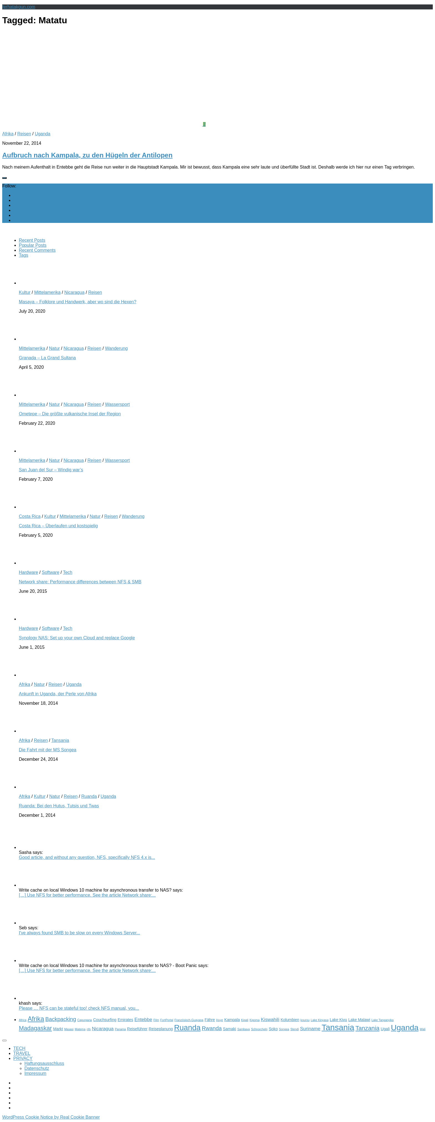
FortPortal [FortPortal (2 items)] (166, 1020)
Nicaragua (74, 292)
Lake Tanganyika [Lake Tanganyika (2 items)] (382, 1020)
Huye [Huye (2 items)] (219, 1020)
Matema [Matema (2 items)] (80, 1029)
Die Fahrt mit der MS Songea (47, 749)
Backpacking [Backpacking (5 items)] (60, 1019)
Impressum (35, 1073)
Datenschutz (36, 1068)
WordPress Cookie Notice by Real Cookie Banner (51, 1117)
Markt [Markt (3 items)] (58, 1029)
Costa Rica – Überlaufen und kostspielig (58, 525)
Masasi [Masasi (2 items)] (69, 1029)
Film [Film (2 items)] (156, 1020)
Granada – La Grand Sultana (47, 357)
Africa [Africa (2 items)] (22, 1020)
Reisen (24, 133)
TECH (19, 1048)
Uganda (42, 133)
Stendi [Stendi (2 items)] (294, 1029)
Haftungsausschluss (44, 1063)
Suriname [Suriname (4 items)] (310, 1028)
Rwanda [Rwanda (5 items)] (212, 1028)
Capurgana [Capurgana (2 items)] (84, 1020)
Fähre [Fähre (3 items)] (209, 1019)
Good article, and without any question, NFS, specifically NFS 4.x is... (87, 857)
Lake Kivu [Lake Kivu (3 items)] (338, 1019)
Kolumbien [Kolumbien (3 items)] (289, 1019)
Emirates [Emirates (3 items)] (125, 1019)
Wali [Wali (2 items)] (422, 1029)
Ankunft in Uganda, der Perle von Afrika (58, 693)
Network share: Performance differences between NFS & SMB (80, 581)
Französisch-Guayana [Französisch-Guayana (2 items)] (188, 1020)
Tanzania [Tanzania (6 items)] (367, 1028)
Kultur (25, 292)
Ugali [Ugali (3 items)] (385, 1029)
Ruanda (89, 796)
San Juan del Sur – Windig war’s (51, 469)
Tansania (60, 740)
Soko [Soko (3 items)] (273, 1029)
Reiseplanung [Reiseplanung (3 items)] (161, 1029)
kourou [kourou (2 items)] (305, 1020)
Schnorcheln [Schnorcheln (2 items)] (259, 1029)
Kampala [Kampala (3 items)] (232, 1019)
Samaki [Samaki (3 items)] (229, 1029)
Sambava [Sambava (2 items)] (243, 1029)
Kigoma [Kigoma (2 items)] (255, 1020)
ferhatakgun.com (18, 6)
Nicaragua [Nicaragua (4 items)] (102, 1028)
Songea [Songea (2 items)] (284, 1029)
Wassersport (117, 404)
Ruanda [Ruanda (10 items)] (187, 1027)
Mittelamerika (47, 292)
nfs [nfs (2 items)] (89, 1029)
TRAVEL (21, 1053)
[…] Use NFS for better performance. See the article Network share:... (87, 895)
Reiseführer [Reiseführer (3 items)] (137, 1029)
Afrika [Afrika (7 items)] (36, 1018)
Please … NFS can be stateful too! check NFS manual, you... (79, 1008)
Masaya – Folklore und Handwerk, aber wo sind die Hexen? (77, 301)
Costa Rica (30, 516)
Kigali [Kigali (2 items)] (244, 1020)
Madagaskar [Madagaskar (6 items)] (35, 1028)
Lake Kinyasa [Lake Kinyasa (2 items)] (319, 1020)
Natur (54, 348)
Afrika (8, 133)
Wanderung (116, 348)
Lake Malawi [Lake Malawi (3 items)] (359, 1019)
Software (50, 572)
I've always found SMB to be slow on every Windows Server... (79, 932)
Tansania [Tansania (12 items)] (338, 1027)
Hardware (28, 572)
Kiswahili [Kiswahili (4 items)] (270, 1019)
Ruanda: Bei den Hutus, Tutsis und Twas (59, 805)
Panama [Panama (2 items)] (120, 1029)
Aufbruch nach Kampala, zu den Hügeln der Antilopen (87, 155)
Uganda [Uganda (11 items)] (405, 1027)
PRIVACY (22, 1058)
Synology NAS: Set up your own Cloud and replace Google (77, 637)
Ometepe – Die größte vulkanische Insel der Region (70, 413)
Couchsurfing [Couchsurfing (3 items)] (105, 1019)
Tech (67, 572)
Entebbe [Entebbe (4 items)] (143, 1019)
